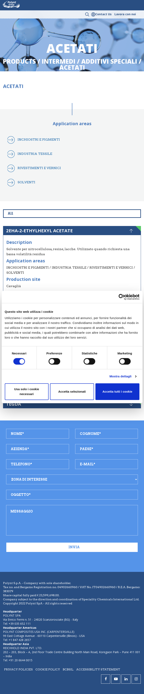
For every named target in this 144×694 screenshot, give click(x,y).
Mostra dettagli (120, 376)
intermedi (58, 61)
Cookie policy (47, 669)
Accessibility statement (98, 669)
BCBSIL (68, 669)
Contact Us (103, 14)
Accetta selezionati (72, 391)
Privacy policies (18, 669)
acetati (72, 67)
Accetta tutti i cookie (117, 391)
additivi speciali (109, 61)
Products (19, 61)
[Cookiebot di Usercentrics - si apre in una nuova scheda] (121, 297)
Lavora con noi (125, 14)
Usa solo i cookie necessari (26, 391)
